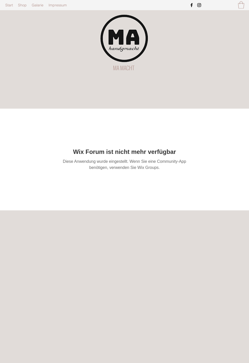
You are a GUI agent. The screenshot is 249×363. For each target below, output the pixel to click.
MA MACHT (123, 68)
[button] (241, 5)
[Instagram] (199, 5)
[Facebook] (191, 5)
